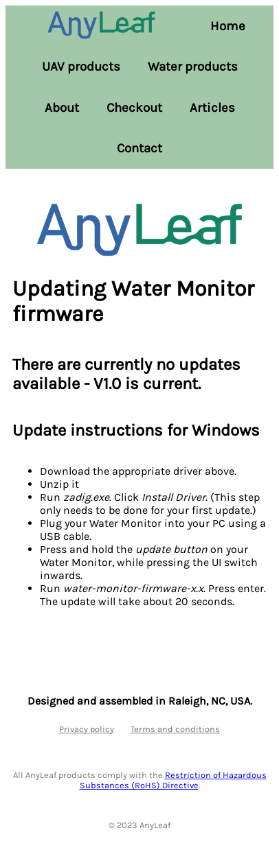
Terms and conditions (175, 729)
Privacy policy (86, 729)
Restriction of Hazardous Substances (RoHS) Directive (173, 780)
